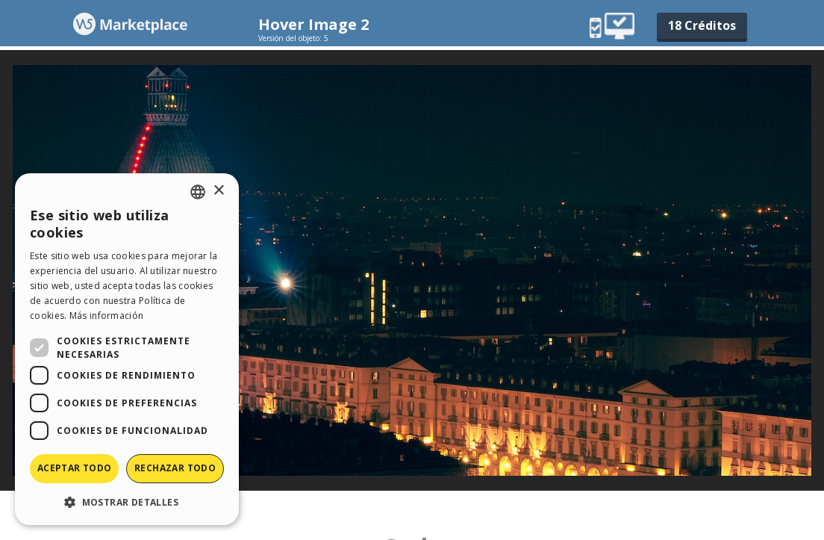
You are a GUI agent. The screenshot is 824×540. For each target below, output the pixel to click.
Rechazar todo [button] (175, 468)
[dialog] (127, 349)
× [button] (218, 190)
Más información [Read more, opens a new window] (106, 315)
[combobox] (197, 191)
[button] (127, 501)
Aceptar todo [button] (74, 468)
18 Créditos (702, 25)
